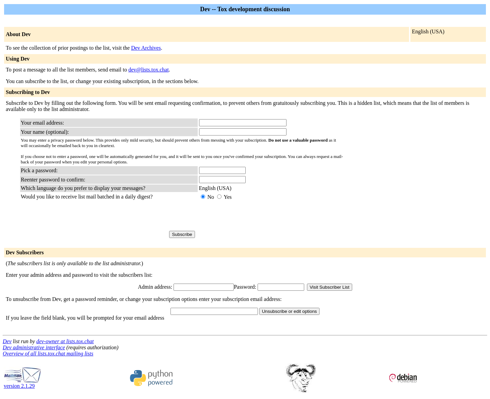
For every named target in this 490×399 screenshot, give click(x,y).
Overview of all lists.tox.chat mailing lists (48, 353)
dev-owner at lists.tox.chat (65, 341)
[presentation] (251, 215)
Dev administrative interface (34, 347)
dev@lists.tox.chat (148, 70)
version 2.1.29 (22, 383)
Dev (7, 341)
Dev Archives (146, 48)
